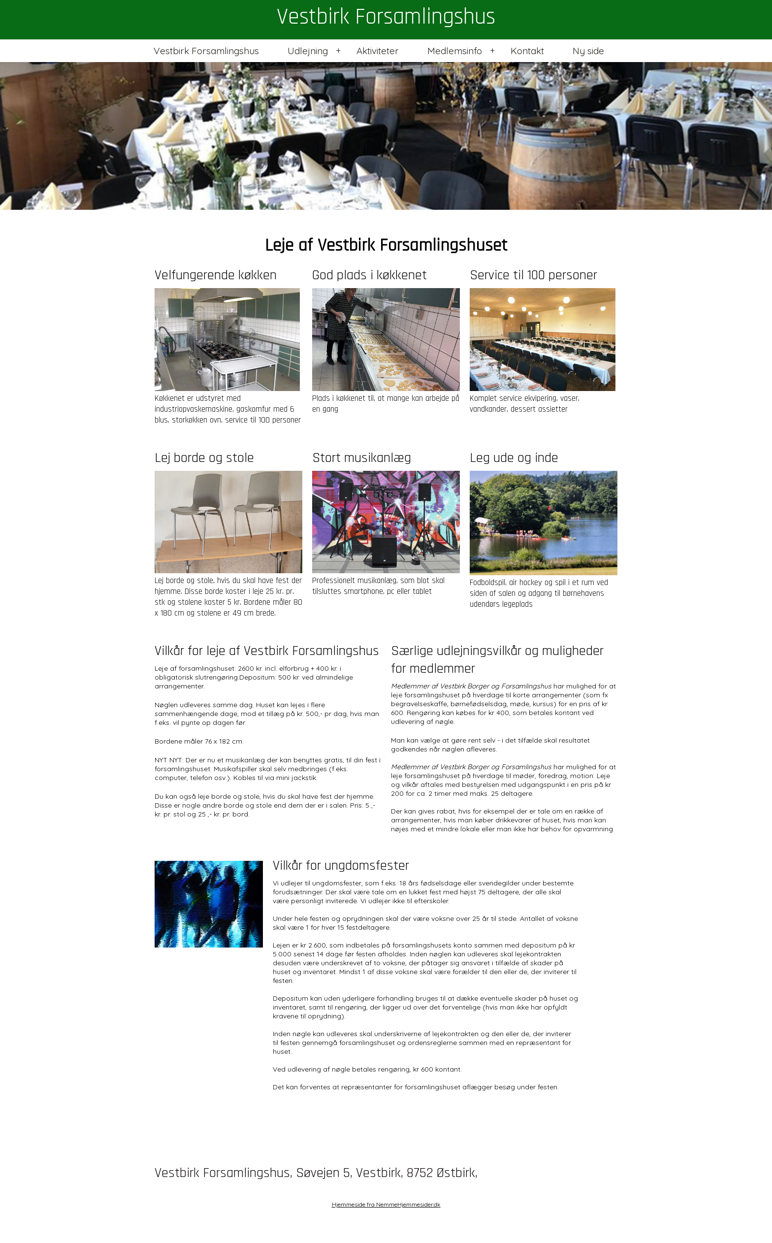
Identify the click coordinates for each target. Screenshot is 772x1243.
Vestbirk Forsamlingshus (206, 51)
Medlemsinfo (454, 51)
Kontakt (527, 51)
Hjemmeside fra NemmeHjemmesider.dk (386, 1204)
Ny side (588, 51)
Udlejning (308, 51)
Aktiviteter (377, 51)
